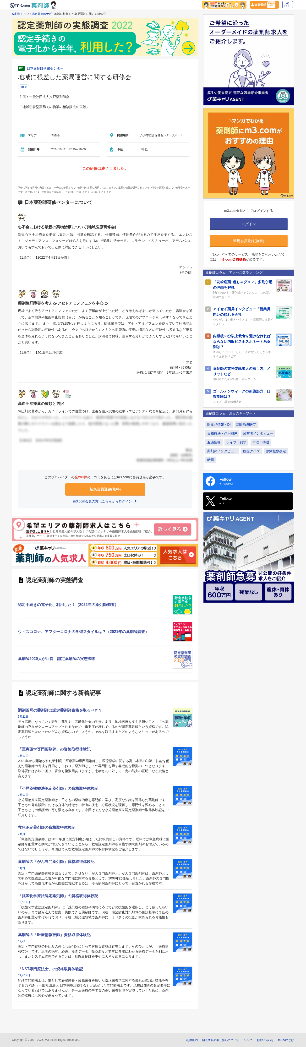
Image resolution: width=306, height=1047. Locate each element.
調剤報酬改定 (246, 424)
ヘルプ (248, 1040)
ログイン (287, 4)
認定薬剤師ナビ (42, 14)
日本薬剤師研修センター (45, 68)
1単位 (24, 87)
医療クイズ (251, 451)
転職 (210, 460)
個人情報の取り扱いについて (220, 1040)
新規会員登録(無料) (105, 489)
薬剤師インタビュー (222, 451)
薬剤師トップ (20, 14)
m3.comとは (286, 1040)
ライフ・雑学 (236, 442)
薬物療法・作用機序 (222, 433)
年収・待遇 (260, 442)
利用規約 (192, 1040)
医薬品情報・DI (219, 424)
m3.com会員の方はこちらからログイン (105, 501)
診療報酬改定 (276, 451)
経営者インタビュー (258, 433)
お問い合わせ (265, 1040)
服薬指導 (214, 442)
